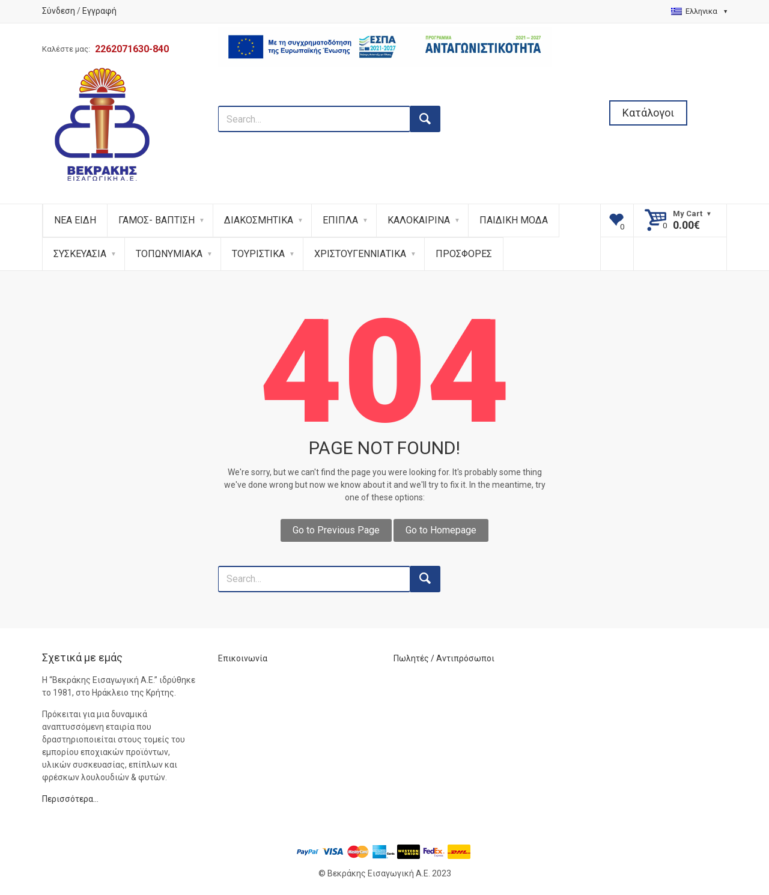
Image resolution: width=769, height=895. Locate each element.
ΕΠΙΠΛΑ (340, 220)
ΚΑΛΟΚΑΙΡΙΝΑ (419, 220)
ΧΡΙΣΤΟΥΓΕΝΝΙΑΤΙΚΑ (360, 253)
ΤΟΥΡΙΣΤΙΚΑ (258, 253)
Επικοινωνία (242, 658)
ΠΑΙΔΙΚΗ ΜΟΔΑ (513, 220)
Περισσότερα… (70, 799)
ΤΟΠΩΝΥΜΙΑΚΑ (169, 253)
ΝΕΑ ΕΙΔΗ (75, 220)
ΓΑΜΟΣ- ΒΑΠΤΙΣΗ (156, 220)
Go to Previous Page (336, 530)
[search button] (425, 119)
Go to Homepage (441, 530)
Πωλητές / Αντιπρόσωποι (444, 658)
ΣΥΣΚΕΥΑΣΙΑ (79, 253)
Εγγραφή (99, 11)
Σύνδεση (58, 11)
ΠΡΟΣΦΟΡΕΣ (464, 253)
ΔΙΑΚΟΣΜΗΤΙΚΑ (258, 220)
